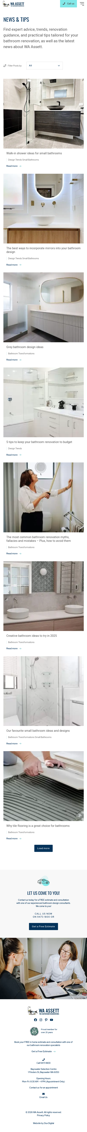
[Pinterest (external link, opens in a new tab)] (46, 1020)
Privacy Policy (43, 1115)
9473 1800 (43, 917)
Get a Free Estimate (43, 926)
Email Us (43, 1097)
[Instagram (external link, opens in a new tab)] (41, 1020)
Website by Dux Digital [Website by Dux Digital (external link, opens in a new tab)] (43, 1123)
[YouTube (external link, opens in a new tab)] (51, 1020)
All (30, 65)
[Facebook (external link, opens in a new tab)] (35, 1020)
